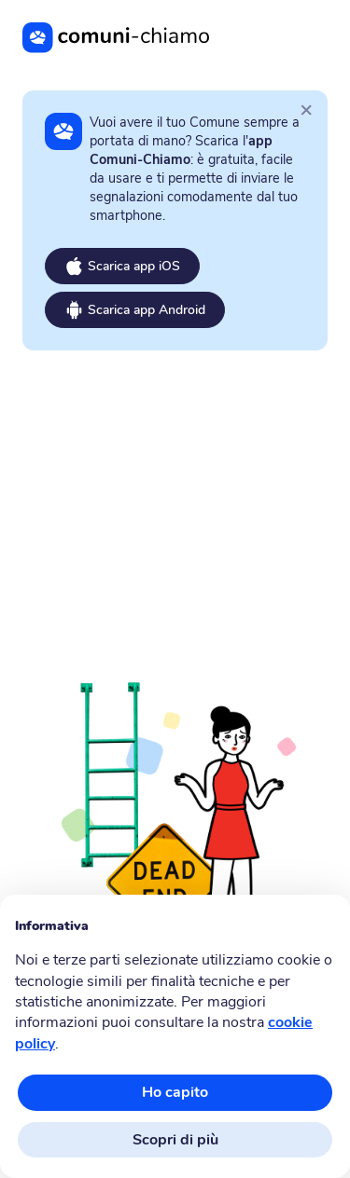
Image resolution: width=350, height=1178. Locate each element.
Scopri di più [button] (175, 1140)
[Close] (306, 109)
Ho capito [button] (175, 1092)
